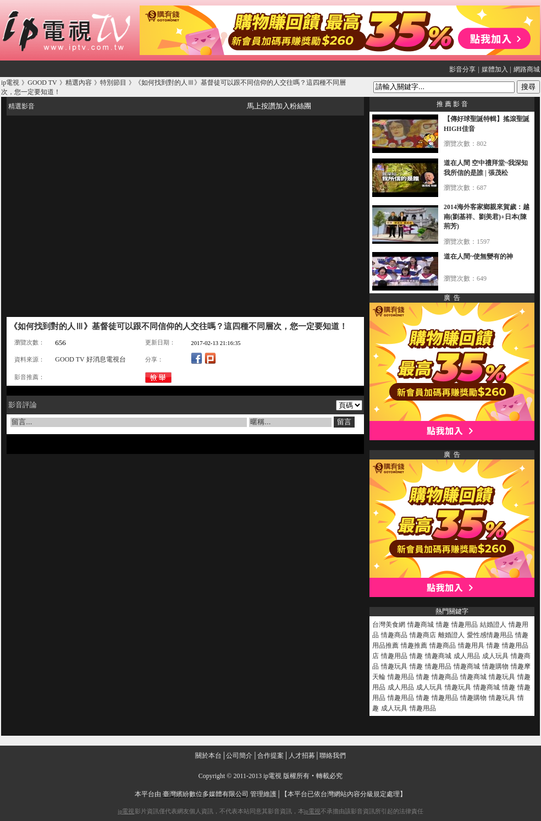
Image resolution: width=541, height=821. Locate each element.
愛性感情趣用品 (490, 635)
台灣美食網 (388, 624)
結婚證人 (493, 624)
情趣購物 (495, 666)
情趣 (442, 624)
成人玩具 (495, 656)
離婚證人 (451, 635)
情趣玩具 (394, 666)
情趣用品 (464, 624)
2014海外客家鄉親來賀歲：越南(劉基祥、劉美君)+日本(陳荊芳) (486, 216)
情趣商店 (423, 635)
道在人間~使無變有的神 (478, 256)
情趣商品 (394, 635)
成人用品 (467, 656)
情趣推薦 (414, 645)
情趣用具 (471, 645)
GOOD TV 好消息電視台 (90, 359)
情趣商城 (420, 624)
